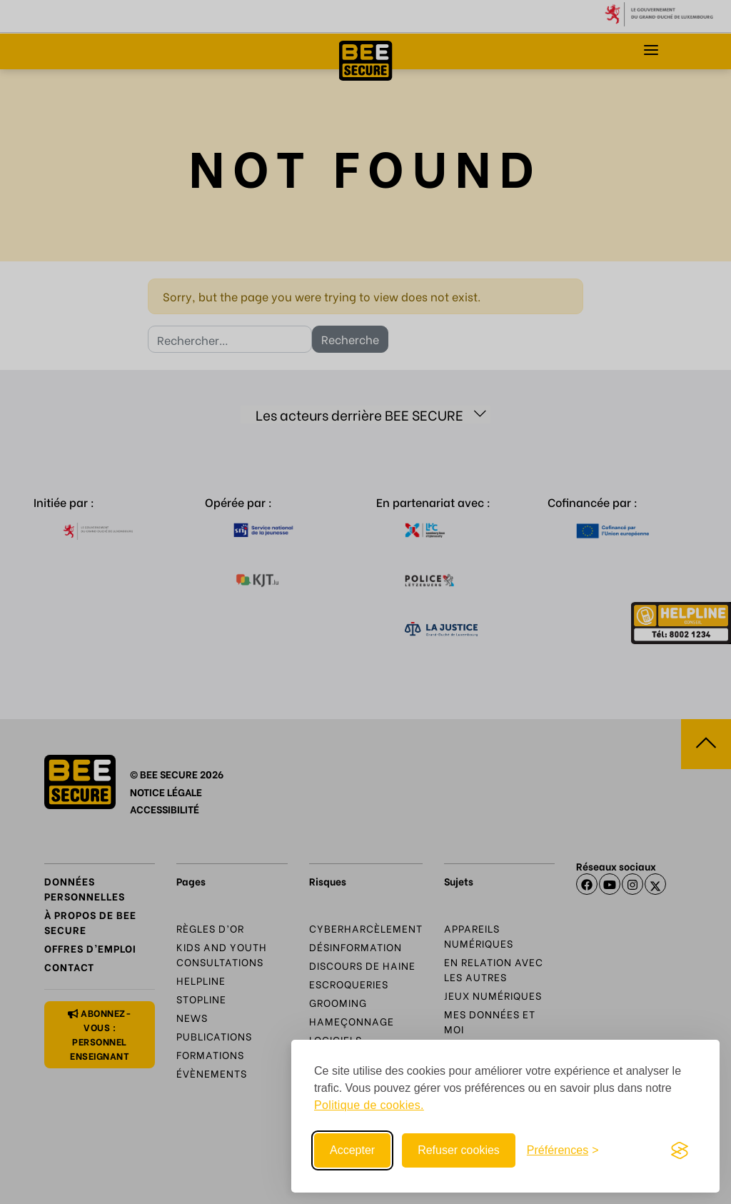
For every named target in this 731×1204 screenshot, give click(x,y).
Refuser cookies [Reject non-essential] (459, 1150)
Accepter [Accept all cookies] (352, 1150)
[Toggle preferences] (563, 1150)
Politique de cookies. (369, 1105)
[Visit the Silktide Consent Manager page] (679, 1150)
